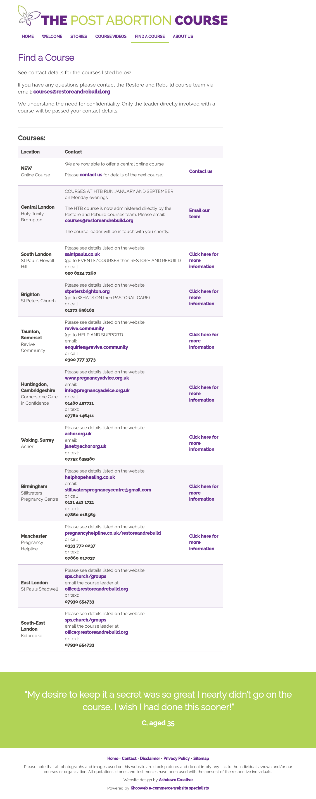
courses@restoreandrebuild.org (71, 92)
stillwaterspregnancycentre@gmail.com (108, 490)
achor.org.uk (78, 433)
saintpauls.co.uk (82, 254)
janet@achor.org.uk (85, 446)
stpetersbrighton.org (87, 291)
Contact (129, 758)
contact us (91, 174)
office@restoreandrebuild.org (96, 632)
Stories (78, 36)
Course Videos (111, 36)
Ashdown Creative (176, 780)
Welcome (52, 36)
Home (28, 36)
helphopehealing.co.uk (90, 477)
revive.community (84, 328)
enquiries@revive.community (96, 347)
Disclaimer (150, 758)
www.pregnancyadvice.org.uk (97, 378)
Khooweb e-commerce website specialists (169, 788)
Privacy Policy (176, 758)
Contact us (200, 171)
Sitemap (201, 758)
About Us (183, 36)
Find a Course (150, 36)
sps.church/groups (85, 620)
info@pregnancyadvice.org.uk (97, 390)
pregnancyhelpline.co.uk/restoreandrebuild (113, 533)
